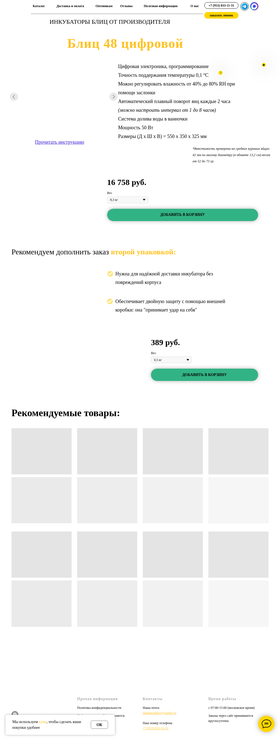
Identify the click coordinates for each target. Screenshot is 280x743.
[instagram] (14, 714)
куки (42, 722)
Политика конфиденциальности (99, 708)
